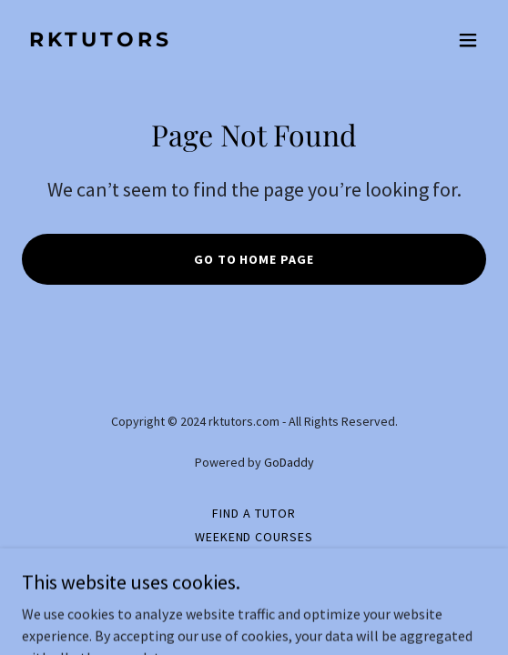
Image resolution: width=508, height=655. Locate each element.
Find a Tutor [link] (254, 513)
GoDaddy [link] (289, 462)
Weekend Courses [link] (254, 537)
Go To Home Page (254, 259)
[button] (468, 40)
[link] (184, 41)
